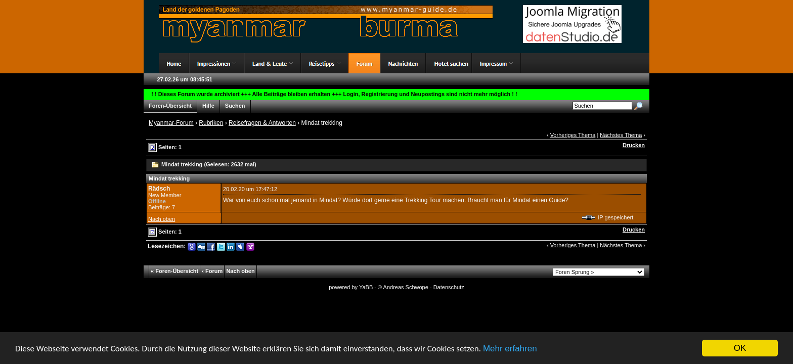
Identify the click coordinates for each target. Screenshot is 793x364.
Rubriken (211, 122)
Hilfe (208, 106)
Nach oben (161, 219)
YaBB (366, 287)
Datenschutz (448, 287)
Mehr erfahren (510, 349)
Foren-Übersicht (170, 106)
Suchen (235, 106)
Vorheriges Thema (573, 135)
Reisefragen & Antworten (262, 122)
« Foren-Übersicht (174, 271)
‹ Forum (212, 271)
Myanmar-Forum (171, 122)
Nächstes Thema (621, 135)
